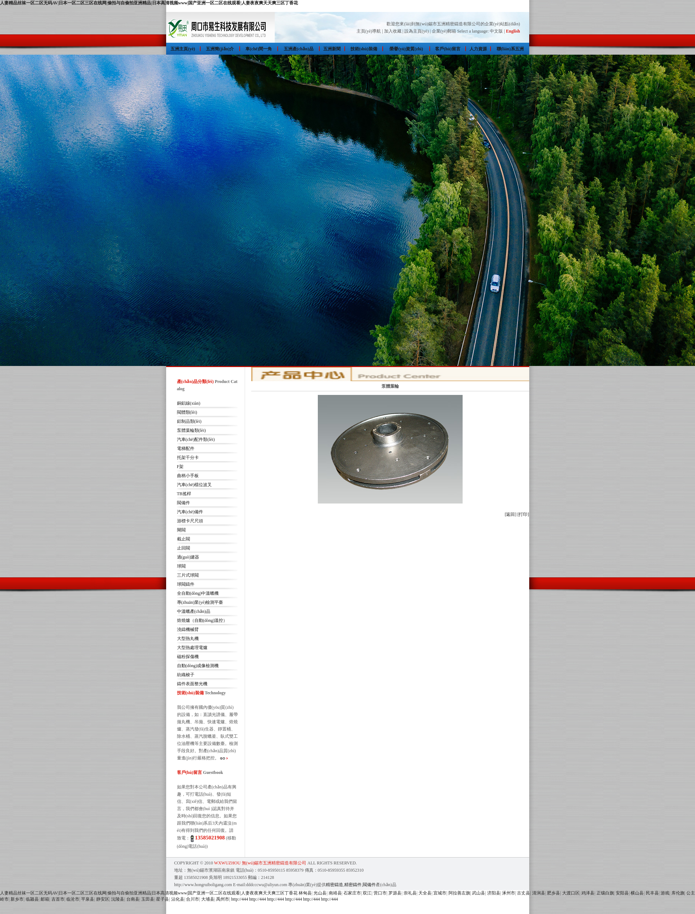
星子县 (162, 899)
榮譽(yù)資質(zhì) (406, 48)
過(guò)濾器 (188, 557)
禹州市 (222, 899)
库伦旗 (678, 893)
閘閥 (181, 529)
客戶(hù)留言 (447, 48)
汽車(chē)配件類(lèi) (196, 439)
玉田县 (147, 899)
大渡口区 (571, 893)
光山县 (320, 893)
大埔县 (207, 899)
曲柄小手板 (188, 475)
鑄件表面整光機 (192, 683)
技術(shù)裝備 (363, 48)
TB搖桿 (184, 493)
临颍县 (32, 899)
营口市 (380, 893)
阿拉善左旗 (459, 893)
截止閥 (183, 539)
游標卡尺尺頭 (190, 520)
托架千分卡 (188, 457)
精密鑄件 (353, 884)
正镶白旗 (605, 893)
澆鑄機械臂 (188, 629)
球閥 (181, 566)
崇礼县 (410, 893)
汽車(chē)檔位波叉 (194, 484)
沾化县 (177, 899)
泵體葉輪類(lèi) (191, 430)
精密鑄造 (334, 884)
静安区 (102, 899)
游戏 (665, 893)
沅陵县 (117, 899)
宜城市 (439, 893)
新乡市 (17, 899)
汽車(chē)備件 (190, 511)
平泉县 (87, 899)
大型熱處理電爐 (192, 647)
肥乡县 (553, 893)
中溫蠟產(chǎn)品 (193, 611)
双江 (367, 893)
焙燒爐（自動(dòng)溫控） (202, 620)
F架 (180, 466)
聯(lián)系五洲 (510, 48)
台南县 (132, 899)
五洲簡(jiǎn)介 (220, 48)
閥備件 (183, 502)
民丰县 (652, 893)
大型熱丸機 (188, 638)
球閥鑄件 (185, 584)
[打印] (523, 514)
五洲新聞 (332, 48)
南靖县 (335, 893)
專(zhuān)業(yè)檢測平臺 (200, 602)
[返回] (511, 514)
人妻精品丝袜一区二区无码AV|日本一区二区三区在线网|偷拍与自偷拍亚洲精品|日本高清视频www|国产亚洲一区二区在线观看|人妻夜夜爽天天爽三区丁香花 (149, 2)
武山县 (478, 893)
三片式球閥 (188, 575)
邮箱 (45, 899)
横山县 (637, 893)
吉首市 (57, 899)
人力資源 (478, 48)
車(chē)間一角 (258, 48)
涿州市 (508, 893)
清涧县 (538, 893)
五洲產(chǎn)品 (298, 48)
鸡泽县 (587, 893)
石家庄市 (352, 893)
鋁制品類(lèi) (189, 421)
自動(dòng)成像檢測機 (198, 665)
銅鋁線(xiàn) (189, 403)
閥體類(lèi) (187, 412)
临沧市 (72, 899)
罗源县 (394, 893)
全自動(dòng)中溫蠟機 (198, 593)
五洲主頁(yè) (182, 48)
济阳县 (493, 893)
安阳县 (622, 893)
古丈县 (523, 893)
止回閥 (183, 548)
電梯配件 (185, 448)
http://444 (239, 899)
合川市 (192, 899)
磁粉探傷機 (188, 656)
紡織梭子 (185, 674)
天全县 (424, 893)
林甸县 (305, 893)
